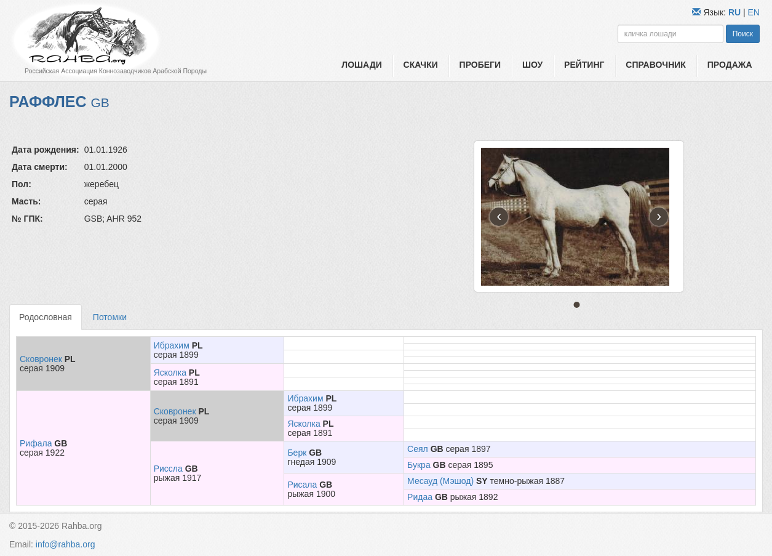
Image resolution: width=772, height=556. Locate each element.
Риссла (168, 468)
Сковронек (41, 359)
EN (754, 12)
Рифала (36, 443)
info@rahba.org (65, 544)
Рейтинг (584, 65)
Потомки (110, 317)
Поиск (743, 34)
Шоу (532, 65)
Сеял (417, 449)
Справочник (656, 65)
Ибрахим (171, 345)
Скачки (421, 65)
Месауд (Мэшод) (440, 481)
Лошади (361, 65)
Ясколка (170, 372)
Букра (419, 465)
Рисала (302, 485)
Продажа (729, 65)
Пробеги (480, 65)
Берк (296, 452)
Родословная (45, 317)
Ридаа (419, 497)
